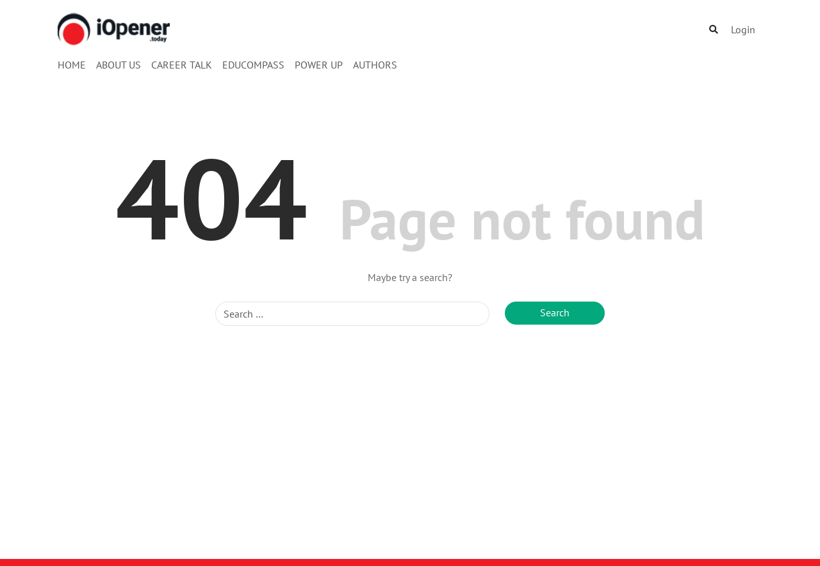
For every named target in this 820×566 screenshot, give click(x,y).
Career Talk (181, 64)
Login (743, 29)
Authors (375, 64)
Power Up (319, 64)
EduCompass (253, 64)
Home (72, 64)
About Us (118, 64)
